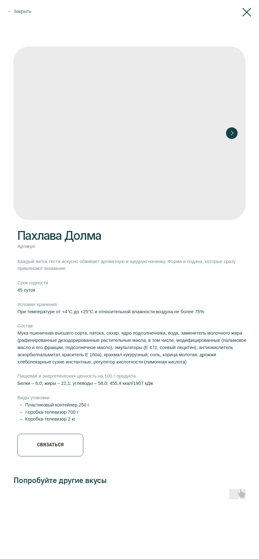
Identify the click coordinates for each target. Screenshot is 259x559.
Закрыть (22, 11)
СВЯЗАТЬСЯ (50, 444)
